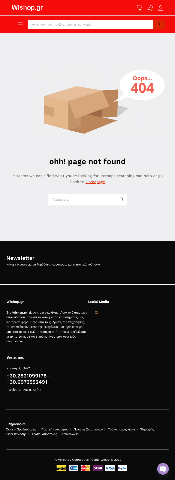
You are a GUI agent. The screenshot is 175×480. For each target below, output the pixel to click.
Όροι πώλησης (16, 434)
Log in (161, 8)
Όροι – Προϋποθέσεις (21, 429)
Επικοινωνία (70, 434)
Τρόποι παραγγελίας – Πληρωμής (131, 429)
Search (159, 24)
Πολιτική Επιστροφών (88, 429)
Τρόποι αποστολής (44, 434)
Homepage (95, 182)
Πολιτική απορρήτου (54, 429)
